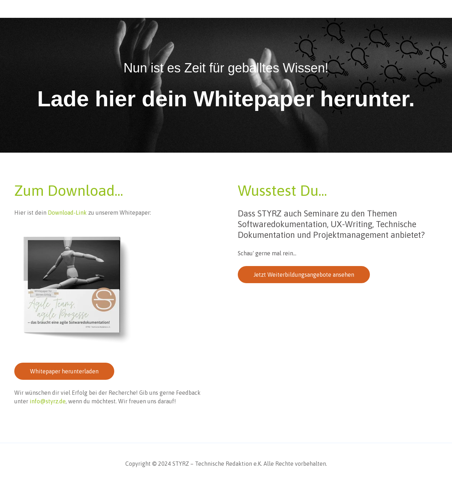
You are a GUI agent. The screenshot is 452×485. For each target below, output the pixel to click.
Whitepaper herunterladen (64, 371)
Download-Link (66, 212)
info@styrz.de (48, 401)
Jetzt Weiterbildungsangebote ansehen (303, 274)
